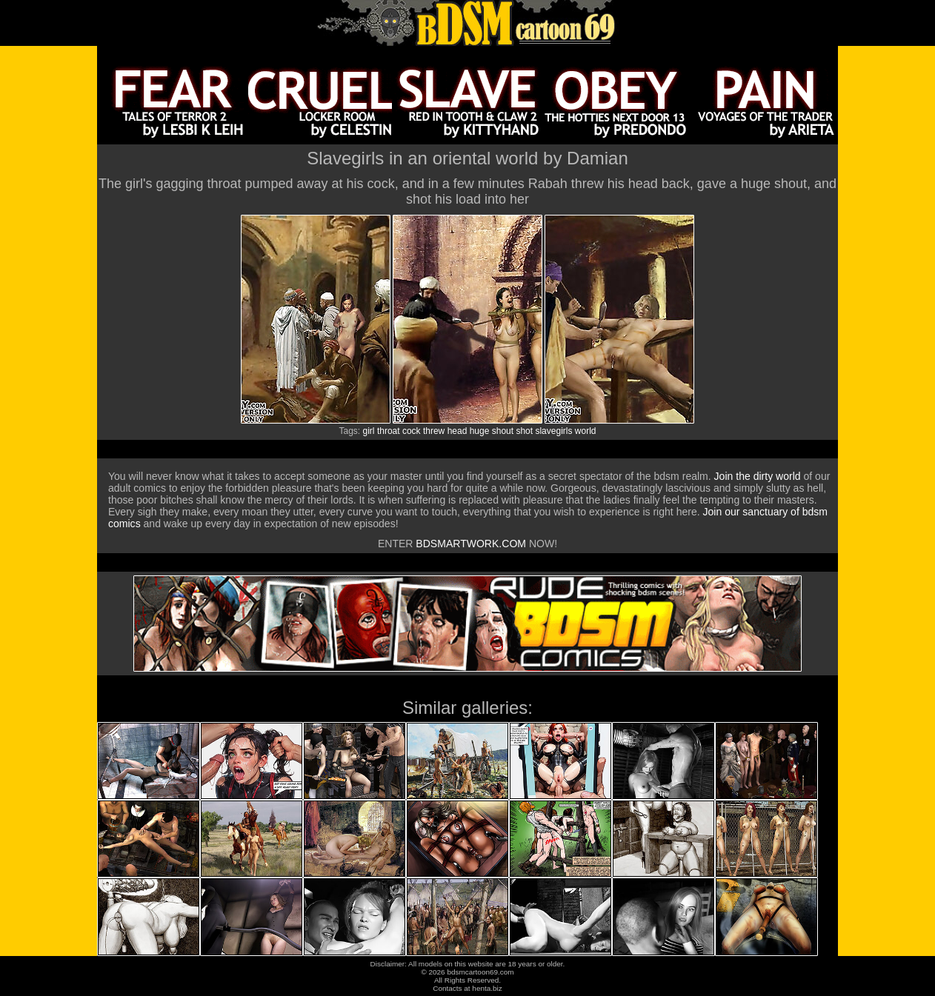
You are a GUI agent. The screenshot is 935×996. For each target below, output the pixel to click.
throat (388, 431)
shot (524, 431)
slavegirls (553, 431)
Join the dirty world (757, 476)
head (457, 431)
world (585, 431)
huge (480, 431)
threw (434, 431)
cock (411, 431)
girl (369, 431)
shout (502, 431)
